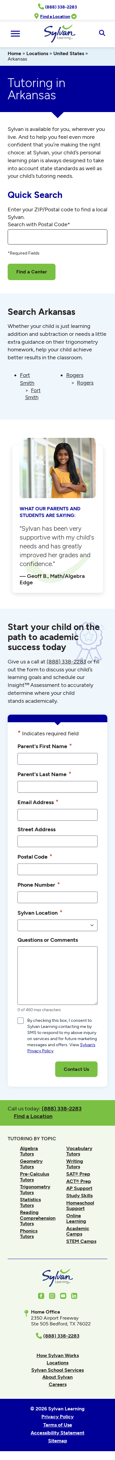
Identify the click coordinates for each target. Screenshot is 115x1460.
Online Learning (76, 1218)
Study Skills (79, 1195)
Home (14, 53)
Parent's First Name (44, 746)
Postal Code (34, 856)
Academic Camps (77, 1231)
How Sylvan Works (57, 1355)
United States (68, 53)
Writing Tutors (74, 1164)
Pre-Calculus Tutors (34, 1176)
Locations (37, 53)
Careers (58, 1384)
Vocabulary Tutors (79, 1151)
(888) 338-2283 (62, 1108)
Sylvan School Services (57, 1370)
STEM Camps (81, 1241)
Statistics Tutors (30, 1202)
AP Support (79, 1188)
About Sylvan (57, 1377)
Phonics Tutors (28, 1233)
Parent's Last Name (44, 774)
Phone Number (38, 884)
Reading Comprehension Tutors (38, 1217)
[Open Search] (102, 33)
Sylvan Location (40, 912)
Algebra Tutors (29, 1151)
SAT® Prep (78, 1174)
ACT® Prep (78, 1181)
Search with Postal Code (39, 224)
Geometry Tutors (31, 1164)
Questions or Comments (47, 940)
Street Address (36, 829)
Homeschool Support (80, 1205)
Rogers (74, 375)
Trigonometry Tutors (35, 1189)
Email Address (38, 802)
